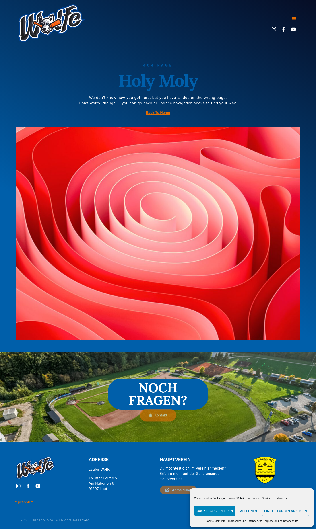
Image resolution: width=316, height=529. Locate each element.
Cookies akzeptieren (215, 511)
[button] (293, 18)
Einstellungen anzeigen (285, 511)
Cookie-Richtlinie (215, 521)
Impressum (23, 502)
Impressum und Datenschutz (244, 521)
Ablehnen (248, 511)
